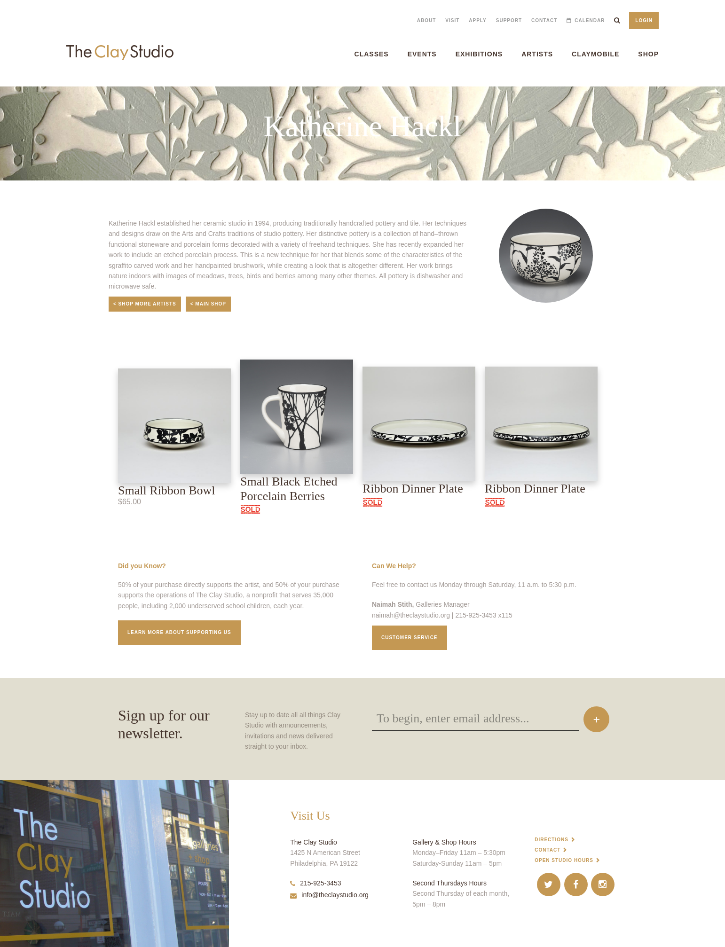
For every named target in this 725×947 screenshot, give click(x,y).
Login (644, 20)
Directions (551, 839)
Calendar (590, 20)
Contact (544, 20)
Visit (452, 20)
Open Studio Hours (564, 860)
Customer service (409, 637)
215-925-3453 (315, 883)
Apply (477, 20)
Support (509, 20)
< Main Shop (208, 303)
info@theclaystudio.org (329, 895)
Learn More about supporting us (179, 632)
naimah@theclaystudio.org (411, 615)
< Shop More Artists (144, 303)
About (426, 20)
